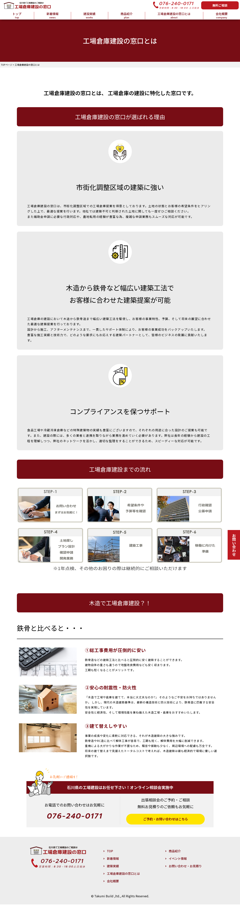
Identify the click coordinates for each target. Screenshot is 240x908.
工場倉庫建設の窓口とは (174, 15)
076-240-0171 (176, 3)
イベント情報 (178, 862)
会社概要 (221, 15)
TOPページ (6, 64)
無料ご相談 (219, 5)
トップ (17, 15)
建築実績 (113, 869)
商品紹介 (126, 15)
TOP (110, 854)
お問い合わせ (234, 545)
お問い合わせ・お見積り (185, 869)
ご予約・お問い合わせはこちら (165, 821)
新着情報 (52, 15)
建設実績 (89, 15)
